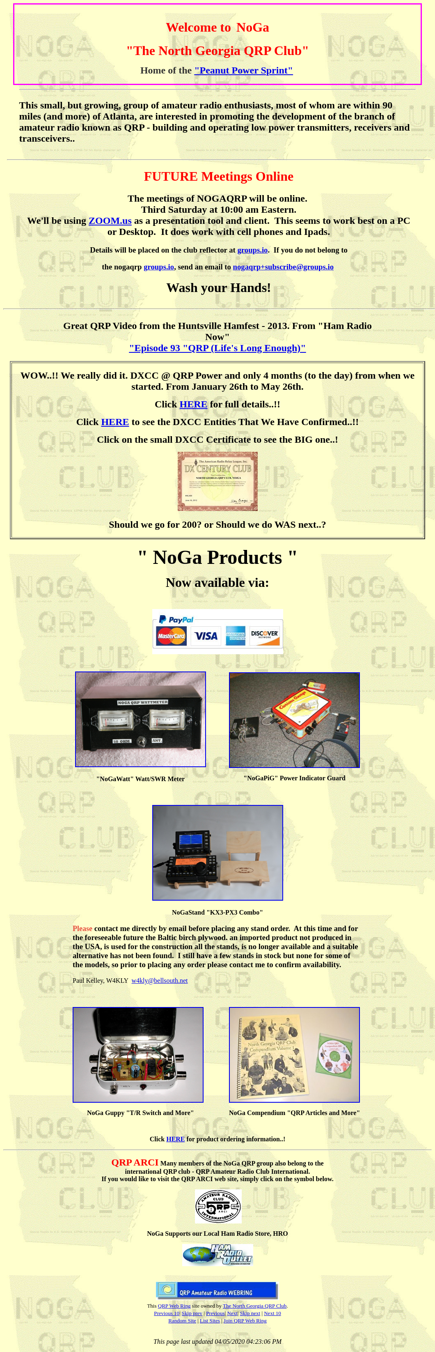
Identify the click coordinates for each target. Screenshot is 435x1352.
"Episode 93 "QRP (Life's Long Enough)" (217, 348)
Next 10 (272, 1313)
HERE (194, 404)
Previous (215, 1313)
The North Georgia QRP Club (254, 1306)
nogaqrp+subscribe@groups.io (283, 266)
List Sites (210, 1321)
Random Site (182, 1321)
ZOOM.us (110, 220)
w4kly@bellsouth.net (160, 980)
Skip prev (192, 1313)
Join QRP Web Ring (245, 1321)
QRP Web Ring (174, 1306)
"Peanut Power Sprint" (243, 70)
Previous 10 (166, 1313)
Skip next (250, 1313)
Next (232, 1313)
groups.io (252, 250)
